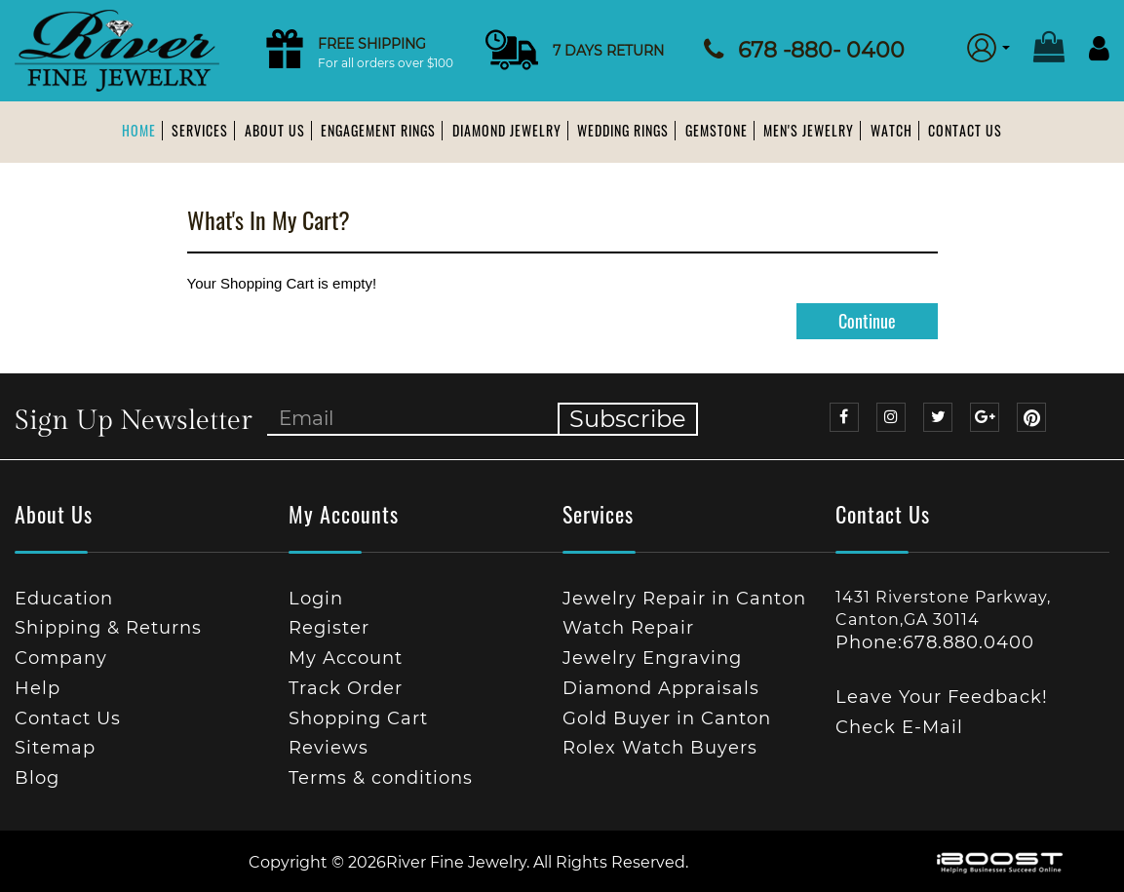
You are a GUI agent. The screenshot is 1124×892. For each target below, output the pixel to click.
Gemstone (716, 130)
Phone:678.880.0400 (934, 642)
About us (275, 130)
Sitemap (55, 747)
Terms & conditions (381, 778)
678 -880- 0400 (821, 50)
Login (316, 598)
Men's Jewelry (808, 130)
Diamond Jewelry (507, 130)
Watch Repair (628, 628)
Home (139, 130)
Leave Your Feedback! (941, 697)
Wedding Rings (623, 130)
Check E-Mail (899, 727)
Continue (867, 320)
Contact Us (965, 130)
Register (329, 628)
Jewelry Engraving (652, 658)
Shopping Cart (358, 718)
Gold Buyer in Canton (666, 718)
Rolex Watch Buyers (659, 747)
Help (37, 688)
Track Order (346, 688)
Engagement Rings (378, 130)
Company (61, 658)
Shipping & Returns (108, 628)
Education (64, 598)
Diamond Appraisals (660, 688)
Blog (37, 778)
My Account (346, 658)
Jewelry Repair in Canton (684, 598)
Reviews (328, 747)
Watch (891, 130)
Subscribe (627, 419)
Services (200, 130)
